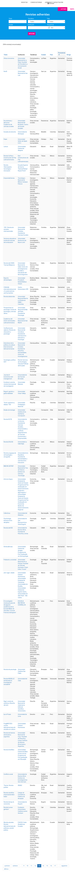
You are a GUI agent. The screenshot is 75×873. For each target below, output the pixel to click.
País (48, 18)
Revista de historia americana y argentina (9, 734)
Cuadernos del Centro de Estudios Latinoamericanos (9, 320)
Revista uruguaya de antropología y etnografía (10, 455)
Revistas (24, 2)
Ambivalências (8, 546)
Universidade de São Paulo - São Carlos (23, 595)
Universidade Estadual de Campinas (22, 580)
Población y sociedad (10, 559)
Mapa (72, 9)
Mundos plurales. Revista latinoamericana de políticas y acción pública (9, 826)
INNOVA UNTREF (9, 466)
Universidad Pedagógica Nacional (21, 404)
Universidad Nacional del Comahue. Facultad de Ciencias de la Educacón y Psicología (22, 333)
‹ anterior (15, 866)
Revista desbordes (9, 296)
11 (31, 866)
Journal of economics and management (8, 376)
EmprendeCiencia (9, 178)
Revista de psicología (10, 669)
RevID (5, 71)
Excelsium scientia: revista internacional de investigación (10, 384)
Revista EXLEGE (8, 442)
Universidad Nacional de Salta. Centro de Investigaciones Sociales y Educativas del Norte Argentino (23, 268)
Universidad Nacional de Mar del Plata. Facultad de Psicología (23, 311)
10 (27, 866)
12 (35, 866)
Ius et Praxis (7, 714)
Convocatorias (36, 2)
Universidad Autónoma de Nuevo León (22, 240)
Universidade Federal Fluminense (22, 574)
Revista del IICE (8, 528)
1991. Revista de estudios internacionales (9, 229)
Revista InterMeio (9, 749)
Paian (5, 139)
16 (51, 866)
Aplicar (32, 33)
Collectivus (7, 513)
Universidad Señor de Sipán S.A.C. (22, 141)
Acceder (51, 3)
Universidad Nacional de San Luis (23, 73)
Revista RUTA (8, 419)
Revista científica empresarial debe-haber (9, 794)
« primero (7, 866)
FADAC (20, 785)
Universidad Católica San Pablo (21, 671)
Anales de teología (9, 410)
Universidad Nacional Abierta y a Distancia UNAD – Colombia (23, 300)
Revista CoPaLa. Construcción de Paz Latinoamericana (10, 157)
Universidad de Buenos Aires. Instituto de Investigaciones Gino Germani (22, 778)
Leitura (6, 146)
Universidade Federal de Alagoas (22, 148)
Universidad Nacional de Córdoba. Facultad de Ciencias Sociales (23, 231)
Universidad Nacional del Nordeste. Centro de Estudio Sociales (23, 124)
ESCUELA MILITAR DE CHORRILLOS (22, 603)
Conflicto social (8, 774)
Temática (31, 18)
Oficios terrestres (9, 58)
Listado (63, 9)
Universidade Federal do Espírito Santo (22, 590)
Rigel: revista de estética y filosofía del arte (9, 703)
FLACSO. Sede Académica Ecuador (22, 824)
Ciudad (11, 24)
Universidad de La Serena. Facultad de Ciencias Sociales (22, 423)
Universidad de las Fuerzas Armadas (22, 376)
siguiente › (64, 866)
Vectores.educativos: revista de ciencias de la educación (10, 240)
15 (47, 866)
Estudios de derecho (10, 132)
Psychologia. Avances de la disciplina (8, 520)
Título (10, 18)
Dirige (69, 54)
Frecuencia (50, 24)
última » (6, 869)
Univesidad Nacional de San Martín (23, 320)
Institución (31, 24)
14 (43, 866)
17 (55, 866)
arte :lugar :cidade (9, 573)
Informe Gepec (8, 479)
